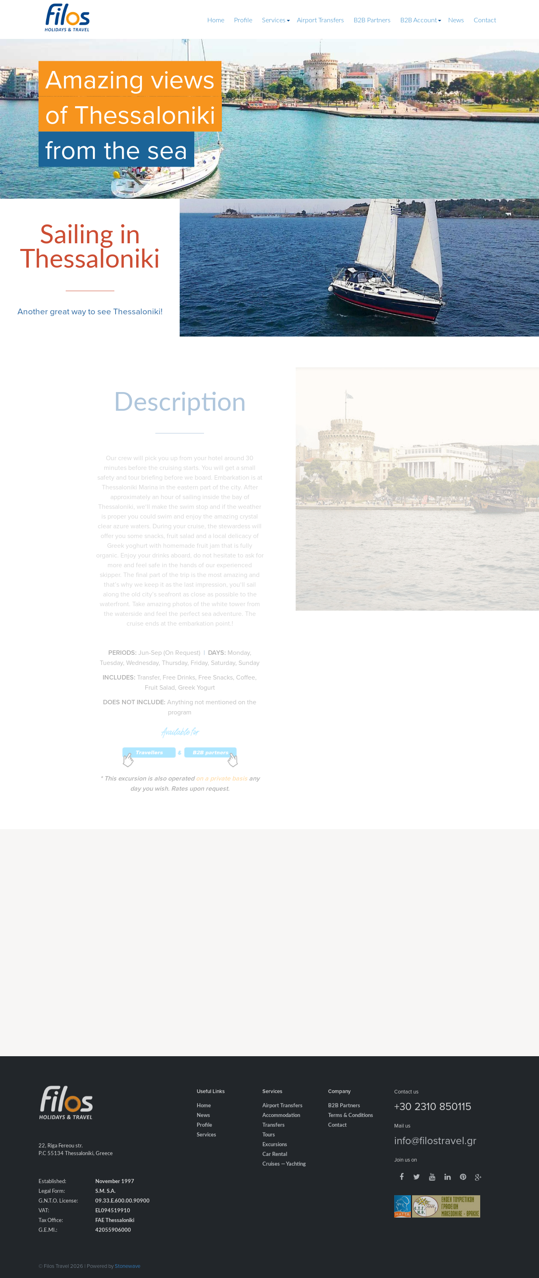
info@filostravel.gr (435, 1152)
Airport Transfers (320, 20)
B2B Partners (372, 20)
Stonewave (127, 1265)
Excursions (274, 1157)
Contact (485, 20)
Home (215, 20)
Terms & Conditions (350, 1128)
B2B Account (418, 20)
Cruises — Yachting (284, 1176)
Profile (243, 20)
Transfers (273, 1138)
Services (274, 20)
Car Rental (274, 1167)
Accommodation (281, 1128)
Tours (268, 1147)
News (456, 20)
